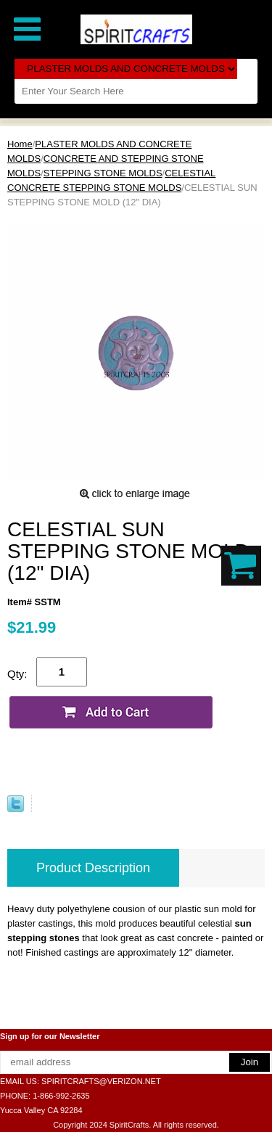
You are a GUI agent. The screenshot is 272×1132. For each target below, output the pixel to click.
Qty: (17, 674)
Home (20, 144)
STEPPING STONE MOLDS (103, 173)
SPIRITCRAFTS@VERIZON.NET (101, 1081)
